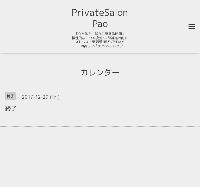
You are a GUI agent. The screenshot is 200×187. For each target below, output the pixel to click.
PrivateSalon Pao (100, 18)
